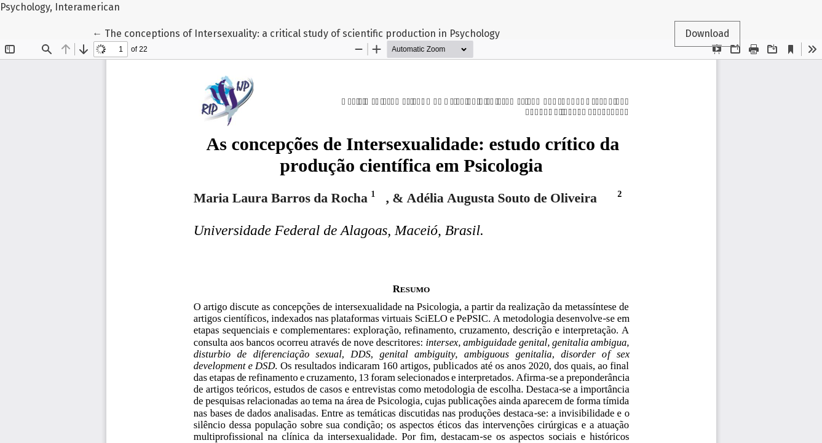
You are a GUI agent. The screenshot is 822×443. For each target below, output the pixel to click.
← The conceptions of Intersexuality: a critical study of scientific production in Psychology (296, 32)
